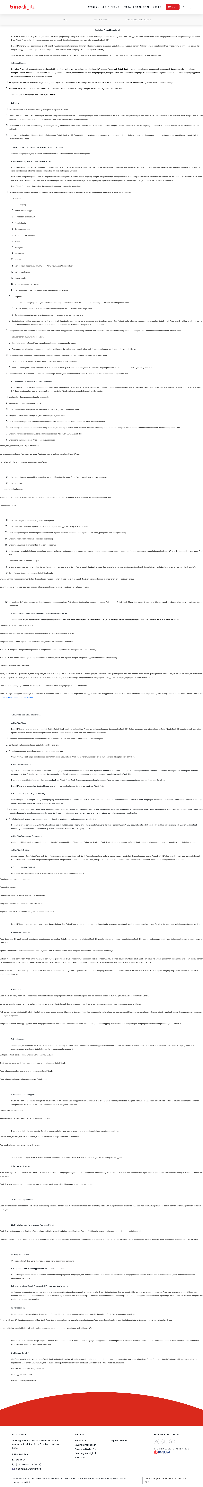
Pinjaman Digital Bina (86, 1449)
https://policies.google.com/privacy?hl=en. (17, 697)
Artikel (157, 7)
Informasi (80, 1457)
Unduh (172, 7)
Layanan (92, 7)
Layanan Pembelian (85, 1445)
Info (104, 7)
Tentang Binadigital (136, 7)
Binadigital (80, 1440)
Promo (115, 7)
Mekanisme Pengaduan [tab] (138, 19)
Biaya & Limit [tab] (101, 19)
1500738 (20, 1460)
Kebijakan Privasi (118, 1440)
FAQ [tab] (65, 19)
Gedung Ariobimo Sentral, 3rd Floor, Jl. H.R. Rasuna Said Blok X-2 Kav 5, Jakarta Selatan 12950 (36, 1444)
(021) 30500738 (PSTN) (28, 1464)
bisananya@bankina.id (28, 1468)
